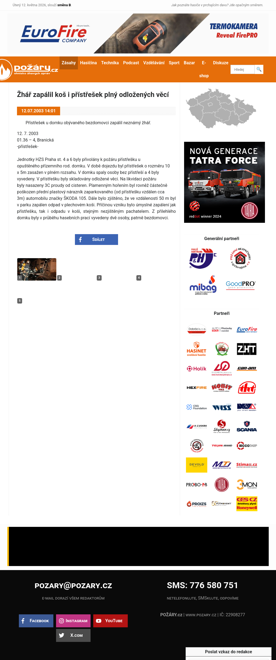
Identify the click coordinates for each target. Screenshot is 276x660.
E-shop (204, 69)
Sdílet (98, 239)
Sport (174, 62)
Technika (110, 62)
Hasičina (88, 62)
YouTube (113, 620)
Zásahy (69, 62)
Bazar (189, 62)
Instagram (76, 620)
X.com (76, 635)
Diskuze (220, 62)
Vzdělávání (154, 62)
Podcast (131, 62)
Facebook (39, 620)
